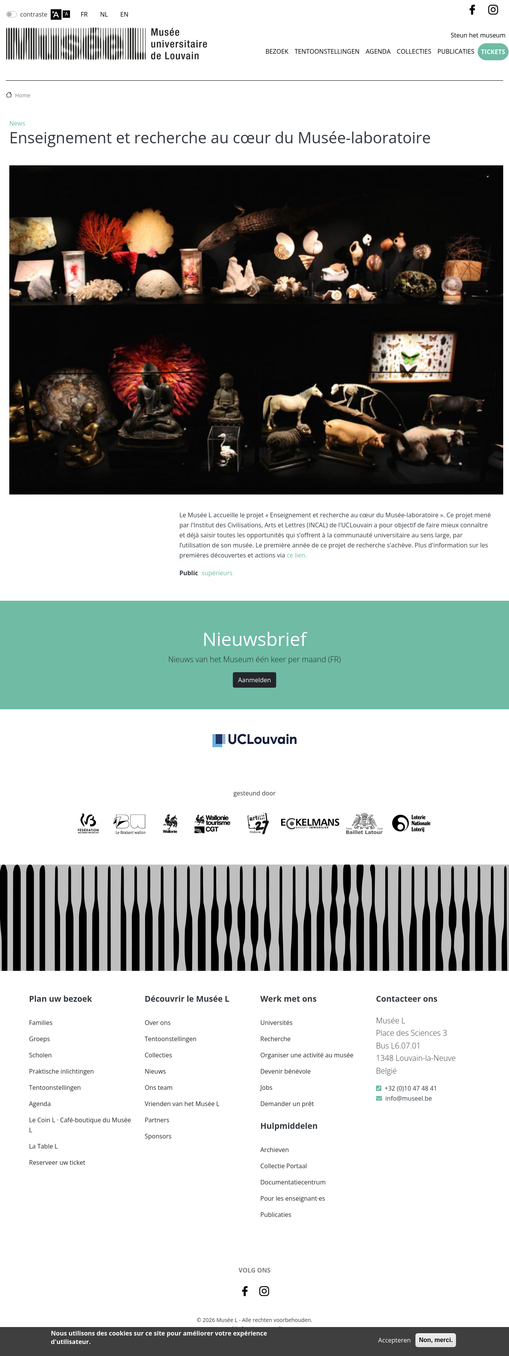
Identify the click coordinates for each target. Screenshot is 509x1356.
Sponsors (158, 1136)
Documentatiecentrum (293, 1182)
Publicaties (456, 51)
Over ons (158, 1022)
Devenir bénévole (285, 1071)
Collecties (158, 1055)
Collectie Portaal (283, 1166)
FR (84, 14)
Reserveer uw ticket (57, 1162)
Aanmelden (254, 680)
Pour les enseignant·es (292, 1198)
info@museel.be (408, 1098)
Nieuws (155, 1071)
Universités (276, 1022)
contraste (34, 14)
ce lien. (297, 555)
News (17, 123)
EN (124, 14)
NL (104, 14)
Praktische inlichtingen (61, 1071)
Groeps (39, 1039)
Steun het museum (478, 35)
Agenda (378, 51)
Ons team (159, 1087)
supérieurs (217, 573)
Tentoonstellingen (327, 51)
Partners (157, 1120)
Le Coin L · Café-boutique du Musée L (80, 1125)
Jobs (266, 1087)
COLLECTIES (414, 51)
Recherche (275, 1039)
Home (23, 95)
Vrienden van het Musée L (182, 1103)
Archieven (274, 1149)
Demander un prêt (287, 1103)
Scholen (40, 1055)
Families (41, 1022)
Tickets (493, 52)
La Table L (43, 1146)
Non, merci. (436, 1340)
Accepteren (394, 1340)
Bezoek (277, 51)
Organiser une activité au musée (307, 1055)
